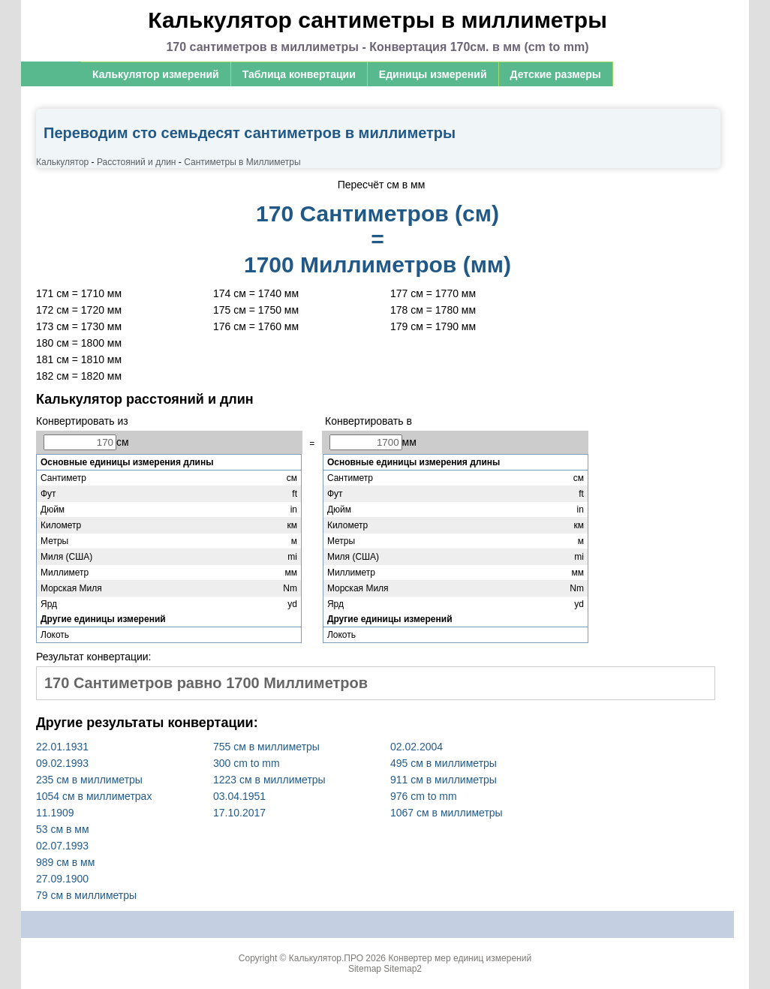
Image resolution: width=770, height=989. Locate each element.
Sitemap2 (402, 968)
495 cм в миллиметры (443, 763)
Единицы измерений (433, 74)
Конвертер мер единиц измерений (459, 958)
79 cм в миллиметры (86, 895)
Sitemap (364, 968)
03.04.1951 (239, 796)
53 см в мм (62, 829)
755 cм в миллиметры (266, 747)
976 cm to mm (423, 796)
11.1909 (55, 813)
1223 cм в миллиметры (269, 780)
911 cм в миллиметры (443, 780)
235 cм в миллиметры (89, 780)
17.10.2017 (239, 813)
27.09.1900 (62, 879)
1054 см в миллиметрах (94, 796)
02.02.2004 (416, 747)
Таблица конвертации (299, 74)
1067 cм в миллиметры (446, 813)
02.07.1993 (62, 846)
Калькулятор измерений (155, 74)
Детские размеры (555, 74)
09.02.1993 (62, 763)
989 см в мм (65, 862)
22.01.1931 (62, 747)
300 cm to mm (246, 763)
